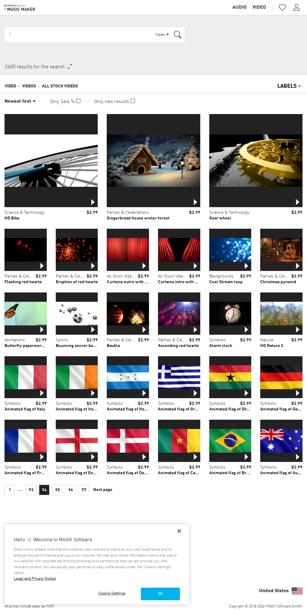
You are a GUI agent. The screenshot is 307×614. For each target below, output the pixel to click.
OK (160, 594)
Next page (102, 490)
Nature (266, 340)
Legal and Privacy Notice (35, 579)
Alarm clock (220, 346)
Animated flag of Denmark (131, 473)
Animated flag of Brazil (231, 473)
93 (31, 490)
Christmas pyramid (278, 282)
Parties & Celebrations (128, 212)
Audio (239, 7)
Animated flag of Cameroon (184, 473)
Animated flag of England (80, 473)
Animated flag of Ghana (231, 409)
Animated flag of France (27, 473)
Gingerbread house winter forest (138, 218)
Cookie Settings (111, 593)
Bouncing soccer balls (77, 346)
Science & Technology (24, 212)
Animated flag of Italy (24, 409)
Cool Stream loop (226, 282)
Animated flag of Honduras (132, 409)
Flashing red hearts (23, 282)
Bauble (113, 346)
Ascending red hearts (178, 346)
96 (70, 490)
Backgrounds (221, 276)
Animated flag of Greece (181, 409)
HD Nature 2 (271, 346)
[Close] (179, 531)
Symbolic (217, 340)
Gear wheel (220, 218)
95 (57, 490)
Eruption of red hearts (77, 282)
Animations (14, 340)
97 (84, 490)
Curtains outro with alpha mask (136, 282)
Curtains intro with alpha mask (187, 282)
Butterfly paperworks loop (29, 346)
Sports (62, 340)
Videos (29, 86)
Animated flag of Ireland (79, 409)
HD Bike (11, 218)
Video (259, 7)
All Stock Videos (60, 86)
